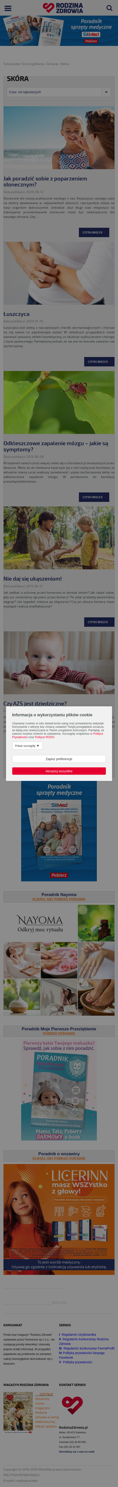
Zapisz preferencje (59, 759)
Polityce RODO (44, 737)
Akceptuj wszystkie (59, 771)
